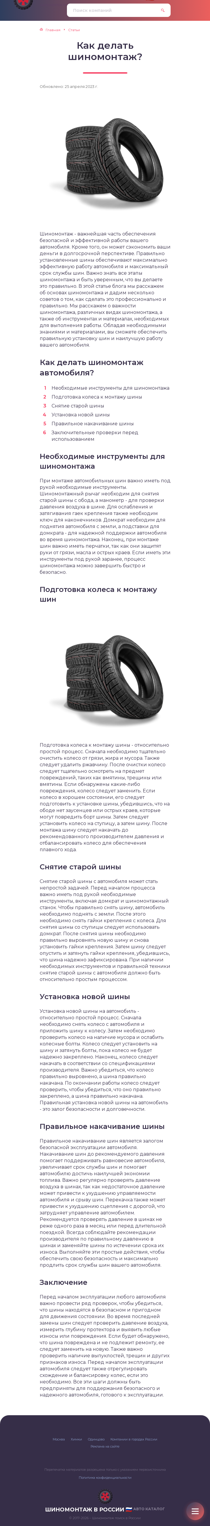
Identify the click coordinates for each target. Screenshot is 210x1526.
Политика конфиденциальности (105, 1478)
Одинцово (96, 1439)
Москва (59, 1439)
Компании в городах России (133, 1439)
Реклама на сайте (105, 1446)
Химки (76, 1439)
